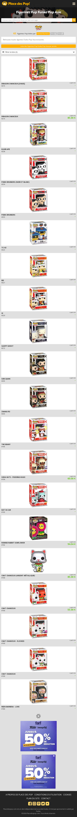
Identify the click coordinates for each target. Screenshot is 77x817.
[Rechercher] (74, 20)
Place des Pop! (16, 3)
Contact (46, 798)
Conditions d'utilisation (48, 794)
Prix (53, 33)
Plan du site (33, 798)
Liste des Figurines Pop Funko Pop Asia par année (39, 46)
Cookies (67, 794)
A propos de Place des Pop (19, 794)
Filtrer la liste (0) (38, 52)
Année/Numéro (43, 33)
